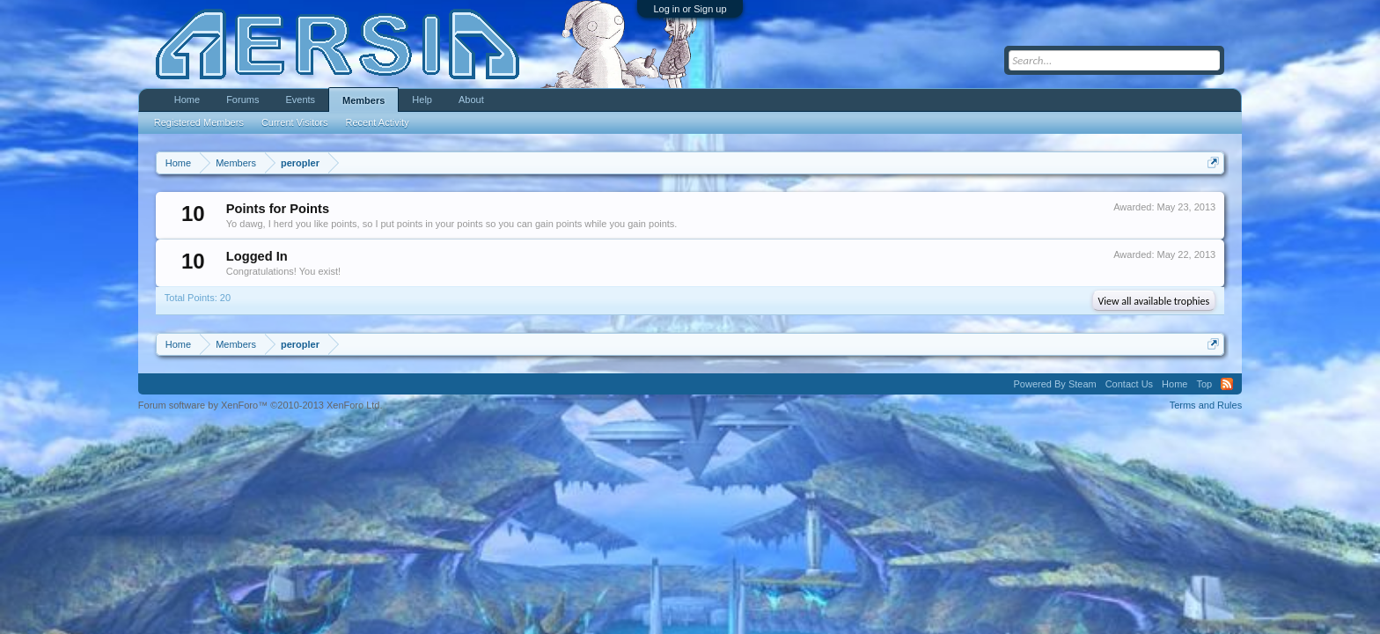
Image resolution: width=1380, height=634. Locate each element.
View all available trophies (1154, 301)
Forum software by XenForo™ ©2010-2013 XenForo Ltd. (260, 405)
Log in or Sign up (689, 9)
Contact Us (1129, 384)
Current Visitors (294, 122)
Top (1204, 384)
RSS (1227, 384)
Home (187, 99)
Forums (242, 99)
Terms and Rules (1206, 405)
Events (300, 99)
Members (363, 100)
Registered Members (199, 122)
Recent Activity (377, 122)
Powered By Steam (1055, 384)
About (471, 99)
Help (422, 99)
